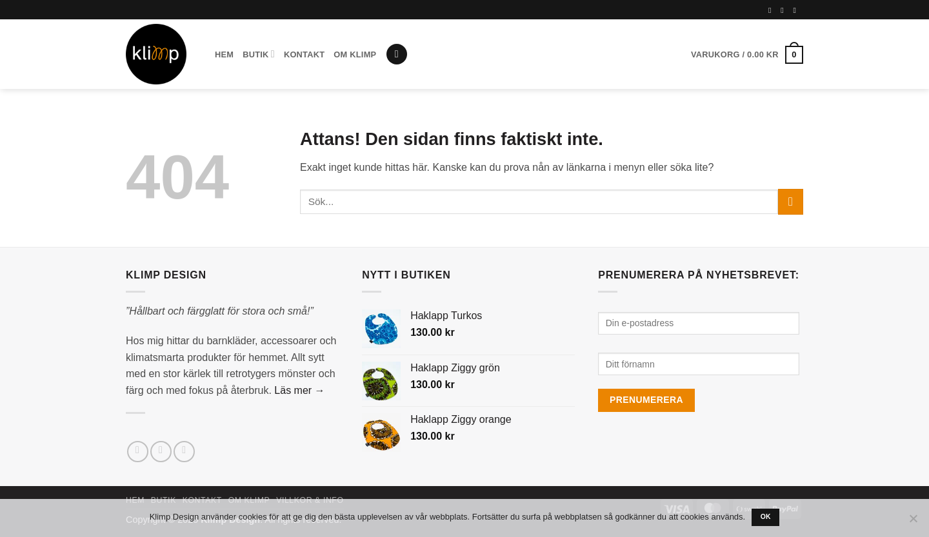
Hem (224, 54)
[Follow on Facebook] (772, 10)
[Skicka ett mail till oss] (184, 451)
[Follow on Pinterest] (797, 10)
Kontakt (304, 54)
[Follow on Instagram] (784, 10)
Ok (766, 516)
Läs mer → (299, 390)
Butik (259, 54)
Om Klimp (355, 54)
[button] (396, 54)
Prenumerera (646, 400)
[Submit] (790, 201)
